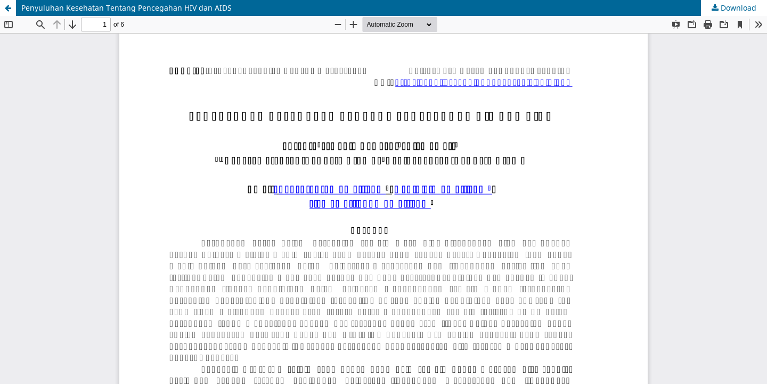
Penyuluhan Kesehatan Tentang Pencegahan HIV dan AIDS (126, 8)
